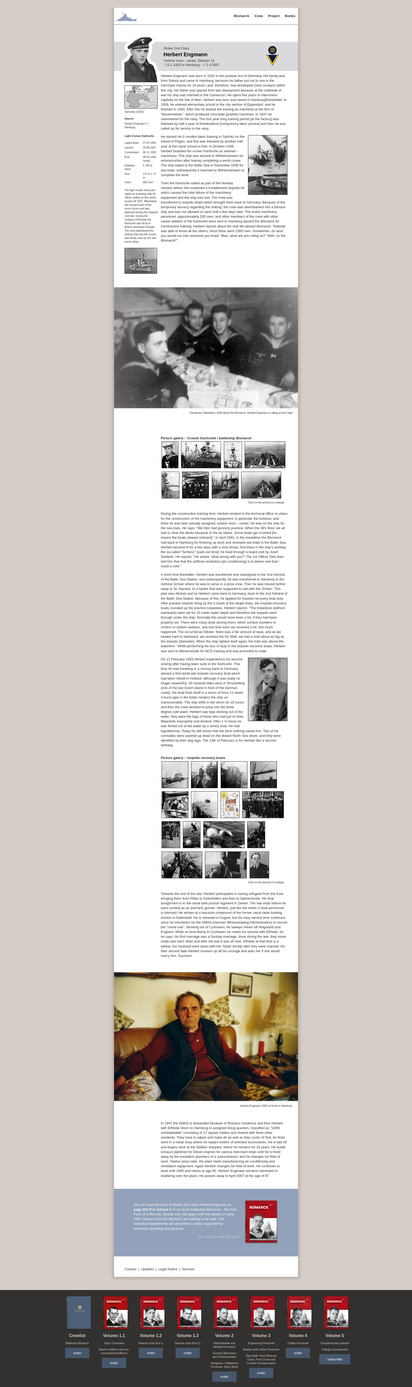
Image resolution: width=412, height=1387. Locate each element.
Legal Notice (167, 1269)
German (188, 1269)
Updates (147, 1269)
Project (274, 16)
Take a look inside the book (218, 1237)
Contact (130, 1269)
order (77, 1353)
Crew (258, 16)
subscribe (334, 1359)
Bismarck (241, 16)
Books (290, 16)
